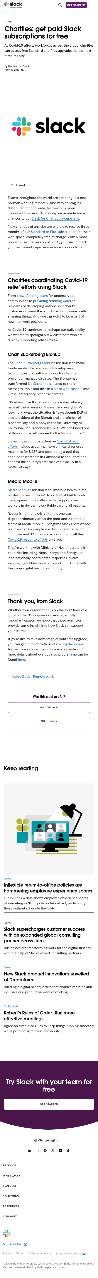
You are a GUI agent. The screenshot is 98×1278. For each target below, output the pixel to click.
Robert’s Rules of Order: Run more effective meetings (39, 1016)
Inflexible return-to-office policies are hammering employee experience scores (48, 888)
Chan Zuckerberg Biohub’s (34, 363)
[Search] (60, 5)
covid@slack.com (69, 644)
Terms (19, 1253)
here (21, 659)
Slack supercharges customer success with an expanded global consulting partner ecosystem (44, 935)
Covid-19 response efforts (28, 539)
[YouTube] (60, 1151)
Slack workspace (67, 389)
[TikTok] (68, 1151)
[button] (49, 1140)
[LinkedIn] (29, 1151)
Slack (55, 242)
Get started (76, 5)
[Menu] (92, 5)
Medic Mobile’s (19, 490)
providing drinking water (52, 301)
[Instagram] (37, 1151)
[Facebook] (45, 1151)
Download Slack (15, 1244)
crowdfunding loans (32, 295)
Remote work (43, 676)
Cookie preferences (39, 1253)
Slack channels (39, 383)
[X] (53, 1151)
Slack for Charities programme (55, 218)
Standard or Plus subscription (53, 232)
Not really (49, 721)
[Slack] (13, 5)
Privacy (7, 1253)
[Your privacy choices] (73, 1253)
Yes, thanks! (49, 707)
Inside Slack (20, 676)
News (8, 22)
